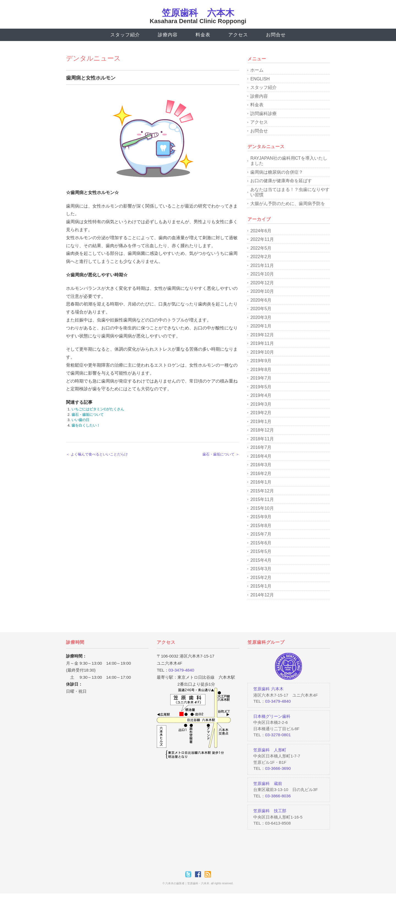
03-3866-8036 (278, 795)
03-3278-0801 (278, 734)
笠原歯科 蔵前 (267, 783)
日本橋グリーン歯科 (271, 716)
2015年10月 (262, 508)
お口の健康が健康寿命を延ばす (281, 180)
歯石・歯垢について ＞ (220, 454)
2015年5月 (260, 551)
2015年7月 (260, 534)
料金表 (203, 34)
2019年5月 (260, 386)
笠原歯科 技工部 (269, 810)
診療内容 (167, 34)
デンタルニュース (93, 58)
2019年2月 (260, 412)
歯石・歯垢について (88, 415)
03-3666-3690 (278, 768)
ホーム (256, 70)
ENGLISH (260, 79)
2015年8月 (260, 525)
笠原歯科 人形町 (269, 750)
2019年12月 (262, 334)
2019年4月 (260, 395)
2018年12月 (262, 430)
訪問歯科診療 (263, 113)
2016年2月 (260, 473)
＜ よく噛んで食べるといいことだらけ (97, 454)
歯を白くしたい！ (86, 425)
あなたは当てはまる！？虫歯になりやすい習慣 (289, 192)
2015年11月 (262, 499)
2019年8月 (260, 369)
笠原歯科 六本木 (198, 13)
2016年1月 (260, 482)
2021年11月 (262, 265)
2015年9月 (260, 516)
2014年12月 (262, 595)
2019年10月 (262, 352)
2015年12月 (262, 491)
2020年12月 (262, 282)
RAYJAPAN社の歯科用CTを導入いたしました (288, 161)
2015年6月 (260, 543)
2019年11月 (262, 343)
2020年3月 (260, 317)
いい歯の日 (80, 420)
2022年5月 (260, 248)
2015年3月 (260, 568)
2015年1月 (260, 586)
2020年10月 (262, 291)
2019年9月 (260, 360)
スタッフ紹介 (125, 34)
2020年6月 (260, 300)
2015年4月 (260, 560)
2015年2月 (260, 577)
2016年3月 (260, 464)
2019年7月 (260, 378)
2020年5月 (260, 308)
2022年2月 (260, 256)
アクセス (238, 34)
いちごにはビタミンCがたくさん (98, 409)
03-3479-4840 (181, 670)
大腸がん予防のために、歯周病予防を (287, 203)
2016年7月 (260, 447)
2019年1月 (260, 421)
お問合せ (275, 34)
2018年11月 (262, 439)
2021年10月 (262, 274)
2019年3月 (260, 404)
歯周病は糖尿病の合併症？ (276, 172)
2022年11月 (262, 239)
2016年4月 (260, 456)
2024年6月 (260, 230)
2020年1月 (260, 326)
